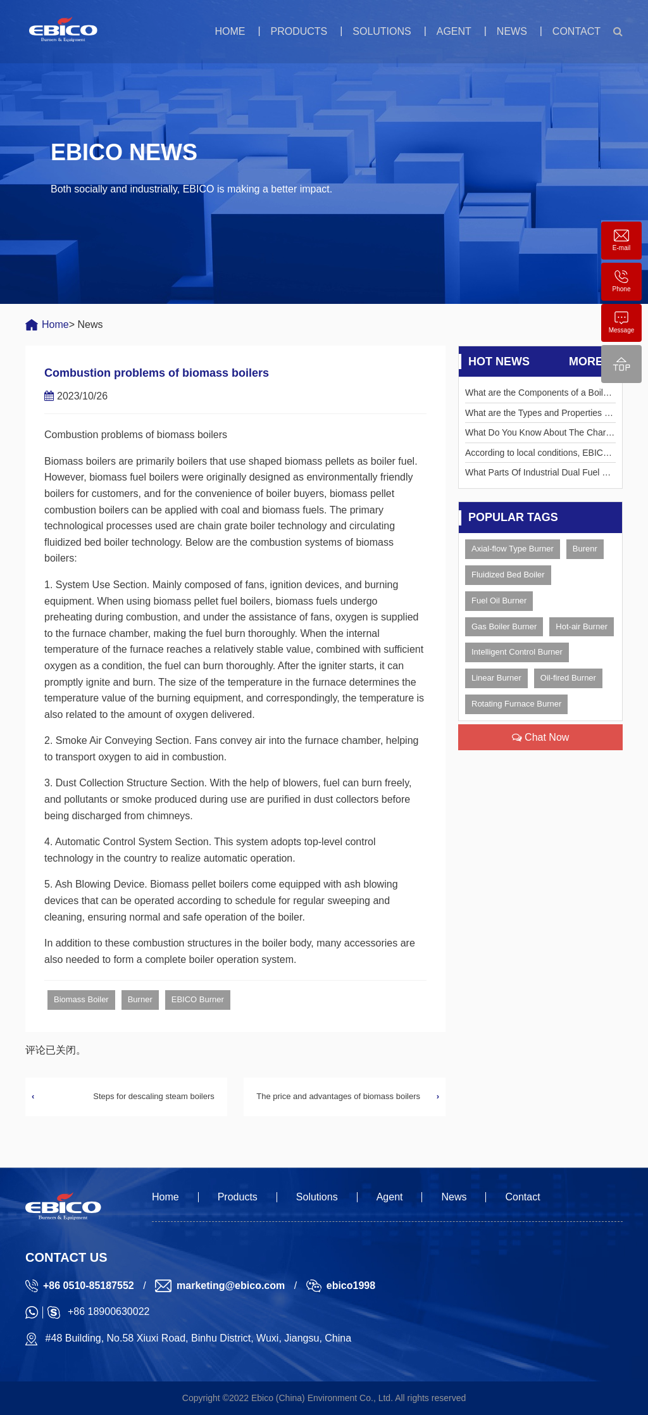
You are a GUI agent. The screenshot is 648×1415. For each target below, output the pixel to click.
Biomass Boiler (81, 999)
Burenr (585, 548)
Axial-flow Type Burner (512, 548)
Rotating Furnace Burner (516, 703)
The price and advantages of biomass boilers (338, 1096)
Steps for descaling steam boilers (153, 1096)
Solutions (381, 31)
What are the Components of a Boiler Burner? (538, 394)
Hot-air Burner (582, 626)
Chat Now (541, 737)
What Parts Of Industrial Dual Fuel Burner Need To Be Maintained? (539, 474)
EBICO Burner (197, 999)
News (512, 31)
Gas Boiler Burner (504, 626)
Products (298, 31)
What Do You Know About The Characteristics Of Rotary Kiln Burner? (540, 434)
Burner (140, 999)
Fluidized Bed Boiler (508, 574)
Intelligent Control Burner (517, 652)
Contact (576, 31)
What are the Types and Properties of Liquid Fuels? (538, 415)
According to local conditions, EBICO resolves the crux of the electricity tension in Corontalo (540, 455)
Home (230, 31)
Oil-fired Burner (568, 677)
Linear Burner (496, 677)
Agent (454, 31)
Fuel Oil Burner (498, 600)
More (592, 362)
